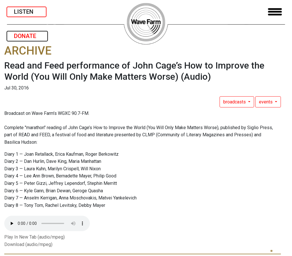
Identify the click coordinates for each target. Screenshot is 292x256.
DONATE (27, 36)
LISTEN (26, 11)
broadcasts (235, 102)
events (266, 102)
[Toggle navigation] (274, 12)
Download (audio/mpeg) (28, 244)
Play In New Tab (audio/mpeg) (34, 237)
